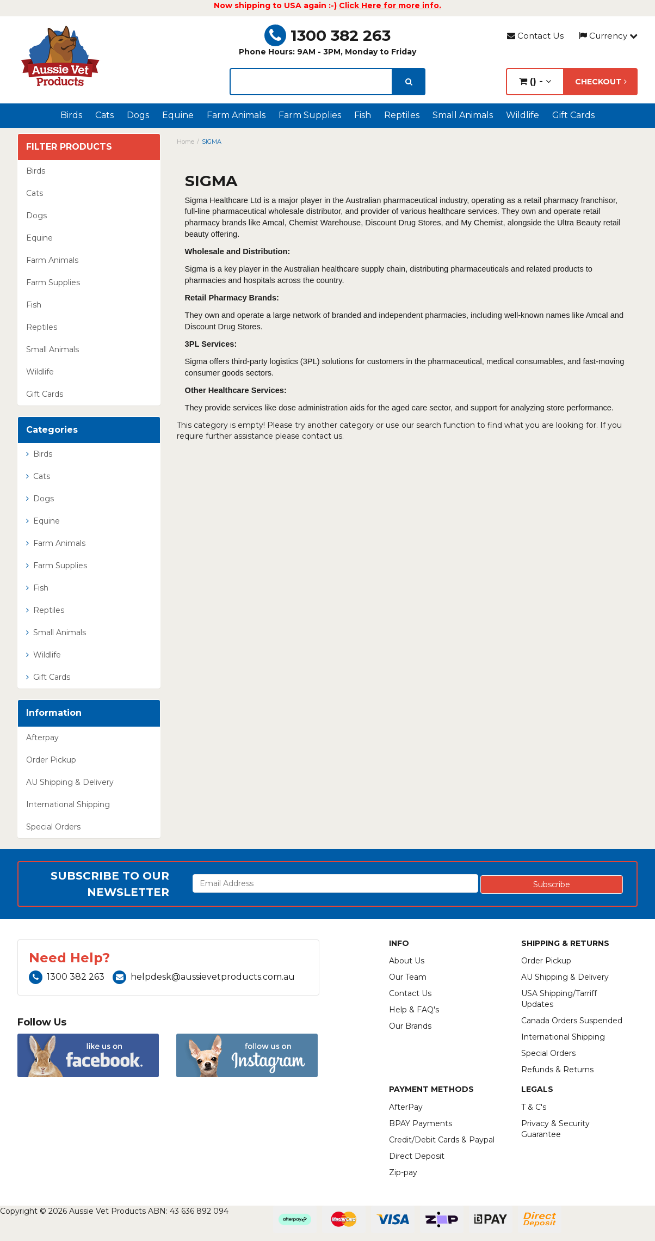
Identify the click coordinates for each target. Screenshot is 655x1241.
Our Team (408, 977)
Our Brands (410, 1026)
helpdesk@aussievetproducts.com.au (204, 977)
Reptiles (401, 115)
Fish (362, 115)
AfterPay (406, 1107)
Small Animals (462, 115)
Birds (71, 115)
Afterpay (42, 737)
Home (185, 141)
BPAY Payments (420, 1123)
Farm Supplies (310, 115)
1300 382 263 (327, 35)
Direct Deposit (416, 1156)
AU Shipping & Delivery (70, 782)
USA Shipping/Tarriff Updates (559, 998)
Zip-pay (403, 1172)
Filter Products (69, 147)
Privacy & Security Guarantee (555, 1129)
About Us (406, 961)
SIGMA (211, 141)
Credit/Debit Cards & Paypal (442, 1140)
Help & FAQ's (414, 1010)
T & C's (533, 1107)
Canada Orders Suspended (571, 1020)
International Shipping (68, 804)
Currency (608, 35)
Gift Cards (573, 115)
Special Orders (53, 827)
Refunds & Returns (557, 1069)
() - (535, 81)
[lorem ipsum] (311, 81)
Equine (178, 115)
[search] (408, 81)
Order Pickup (51, 760)
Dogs (138, 115)
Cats (104, 115)
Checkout (601, 82)
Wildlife (522, 115)
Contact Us (535, 35)
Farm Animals (236, 115)
